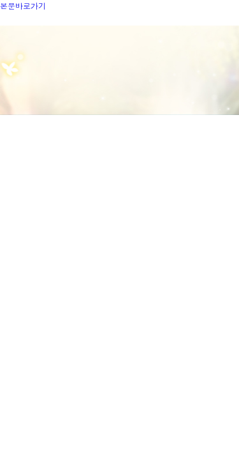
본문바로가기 (23, 5)
